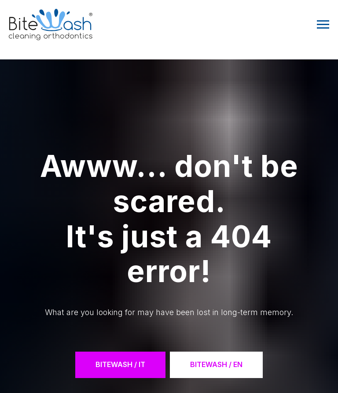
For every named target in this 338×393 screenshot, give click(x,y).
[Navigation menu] (323, 24)
